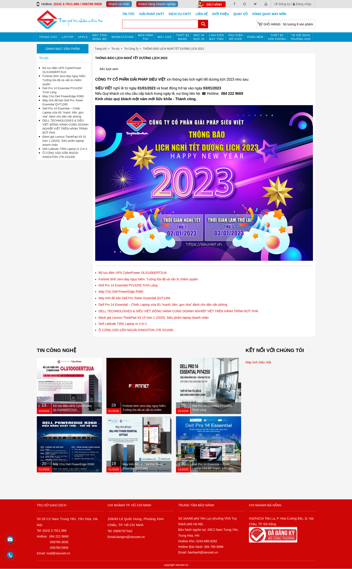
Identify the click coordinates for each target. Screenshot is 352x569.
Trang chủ (48, 37)
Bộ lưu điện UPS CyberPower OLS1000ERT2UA (133, 273)
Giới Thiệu (220, 14)
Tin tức (128, 14)
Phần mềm (255, 37)
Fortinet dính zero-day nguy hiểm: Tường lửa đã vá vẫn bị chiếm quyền (148, 279)
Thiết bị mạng (182, 37)
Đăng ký (282, 4)
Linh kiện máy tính (216, 37)
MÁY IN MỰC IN (199, 37)
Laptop (68, 37)
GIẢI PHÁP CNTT (151, 14)
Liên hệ (202, 14)
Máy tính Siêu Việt (258, 362)
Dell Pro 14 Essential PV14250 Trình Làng (128, 285)
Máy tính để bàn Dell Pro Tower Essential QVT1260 (134, 298)
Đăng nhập (302, 4)
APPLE (83, 37)
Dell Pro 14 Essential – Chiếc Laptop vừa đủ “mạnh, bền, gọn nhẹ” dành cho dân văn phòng (163, 304)
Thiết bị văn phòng (277, 37)
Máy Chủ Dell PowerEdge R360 (121, 291)
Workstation (122, 37)
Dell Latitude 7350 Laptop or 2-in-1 (123, 323)
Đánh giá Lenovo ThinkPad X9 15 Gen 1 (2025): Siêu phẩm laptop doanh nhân (154, 317)
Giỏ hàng (272, 24)
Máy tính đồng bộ (99, 37)
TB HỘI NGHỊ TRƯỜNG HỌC (300, 37)
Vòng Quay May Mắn (269, 14)
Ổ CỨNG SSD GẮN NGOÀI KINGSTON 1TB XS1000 (136, 330)
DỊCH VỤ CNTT (180, 14)
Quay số (240, 14)
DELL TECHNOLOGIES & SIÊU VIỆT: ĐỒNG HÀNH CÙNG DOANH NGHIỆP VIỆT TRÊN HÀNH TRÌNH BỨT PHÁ (178, 311)
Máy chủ (165, 37)
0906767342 (122, 531)
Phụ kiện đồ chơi (235, 37)
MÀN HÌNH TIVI (145, 37)
